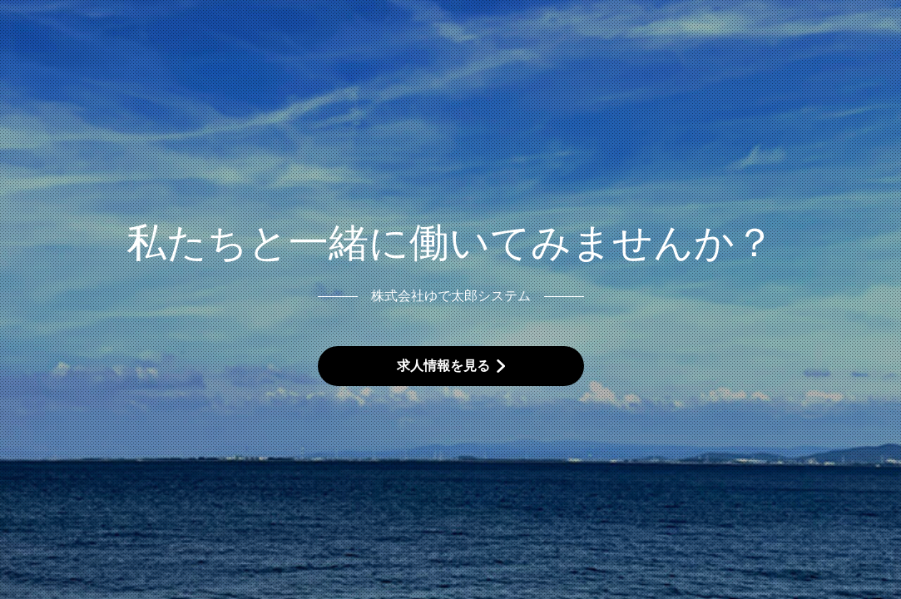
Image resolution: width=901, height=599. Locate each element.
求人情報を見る (443, 366)
